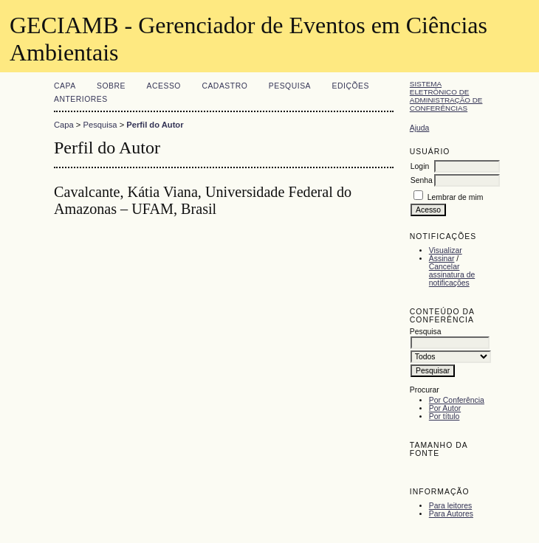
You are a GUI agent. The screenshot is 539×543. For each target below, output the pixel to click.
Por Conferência (456, 400)
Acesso (164, 86)
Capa (65, 86)
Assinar (442, 259)
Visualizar (445, 250)
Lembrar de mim (456, 197)
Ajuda (420, 128)
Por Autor (445, 408)
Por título (444, 416)
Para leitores (450, 506)
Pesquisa (290, 86)
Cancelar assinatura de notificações (452, 275)
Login (420, 166)
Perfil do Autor (154, 124)
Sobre (111, 86)
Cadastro (224, 86)
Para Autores (451, 514)
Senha (422, 180)
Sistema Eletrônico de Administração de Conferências (446, 96)
